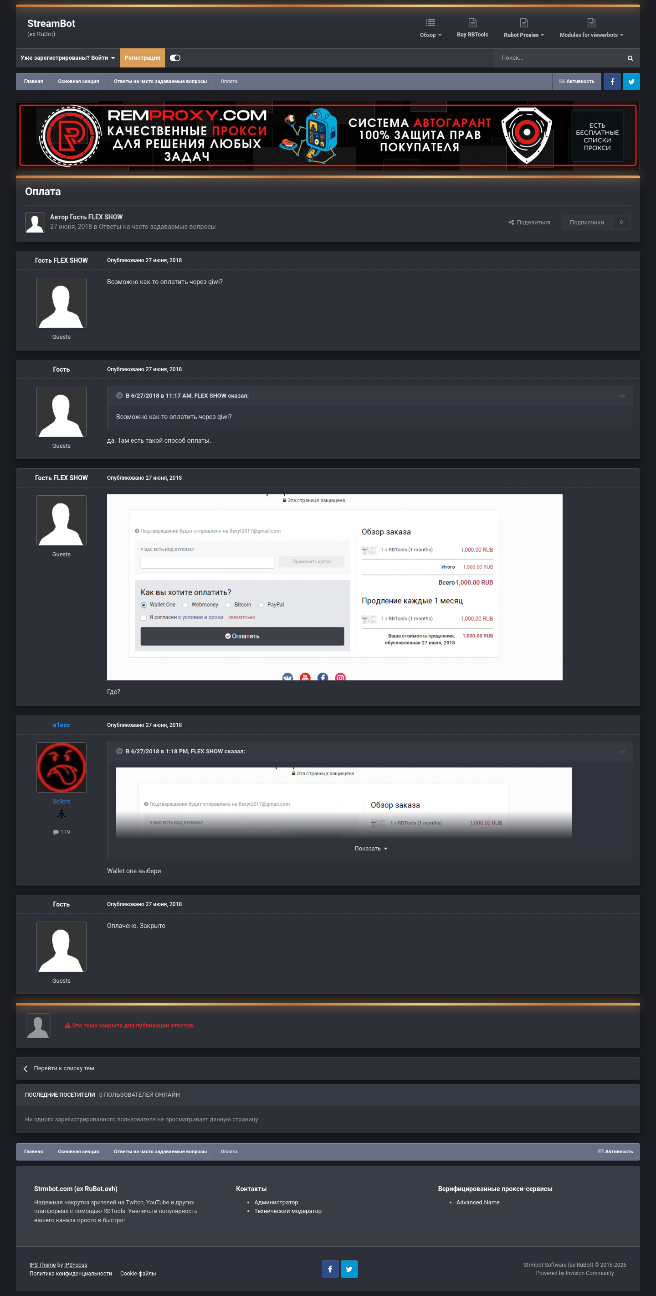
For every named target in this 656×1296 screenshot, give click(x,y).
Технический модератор (288, 1211)
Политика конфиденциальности (71, 1273)
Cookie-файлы (138, 1273)
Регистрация (142, 57)
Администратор (276, 1202)
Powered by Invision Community (575, 1273)
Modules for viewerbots (589, 35)
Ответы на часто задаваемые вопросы (157, 226)
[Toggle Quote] (120, 395)
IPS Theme (43, 1265)
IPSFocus (75, 1265)
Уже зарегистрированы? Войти (67, 57)
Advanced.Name (478, 1202)
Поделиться (529, 222)
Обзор (428, 35)
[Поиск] (537, 57)
